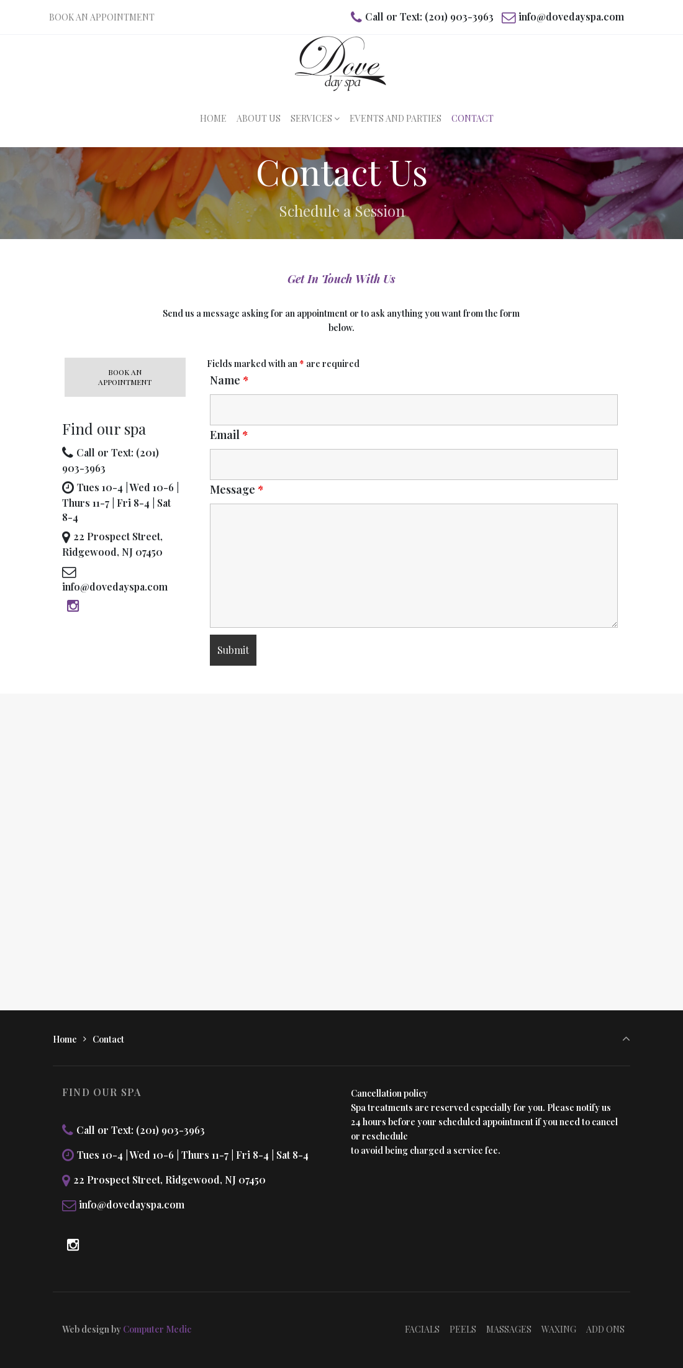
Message (236, 489)
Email (229, 434)
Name (229, 380)
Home (65, 1039)
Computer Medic (157, 1329)
